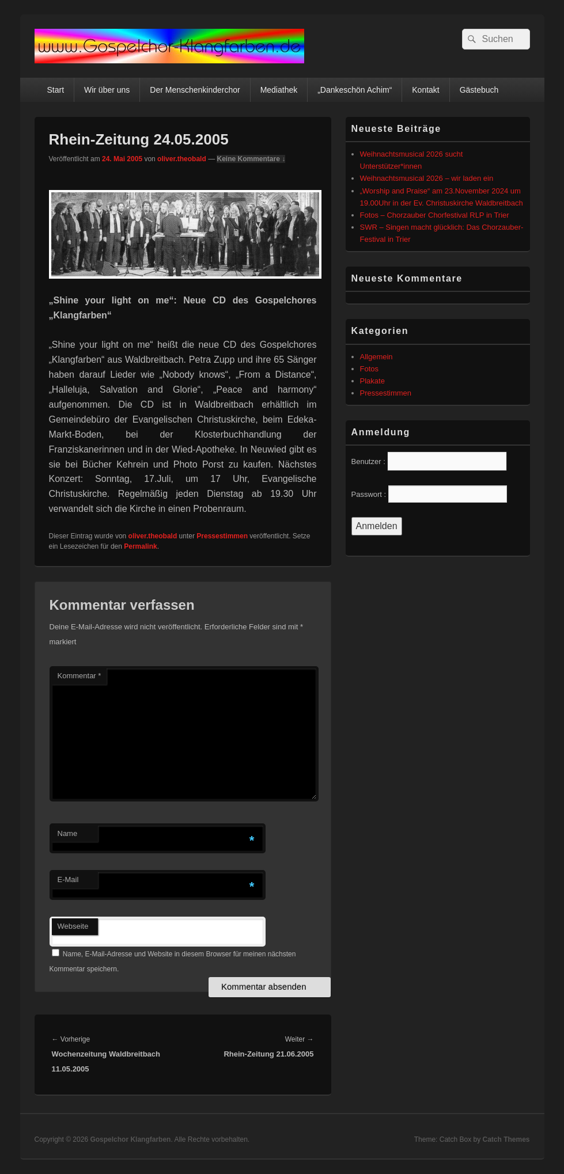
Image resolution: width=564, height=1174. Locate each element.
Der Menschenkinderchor (195, 89)
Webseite (73, 926)
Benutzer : (368, 461)
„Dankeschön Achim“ (354, 89)
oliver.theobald (181, 159)
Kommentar (79, 675)
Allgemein (376, 356)
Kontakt (425, 89)
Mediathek (279, 89)
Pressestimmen (222, 536)
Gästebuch (479, 89)
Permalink (140, 546)
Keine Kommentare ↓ (251, 159)
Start (55, 89)
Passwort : (369, 494)
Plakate (372, 381)
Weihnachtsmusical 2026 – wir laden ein (427, 178)
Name (68, 833)
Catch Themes (505, 1139)
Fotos (369, 368)
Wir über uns (107, 89)
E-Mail (68, 879)
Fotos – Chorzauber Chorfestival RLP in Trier (434, 215)
